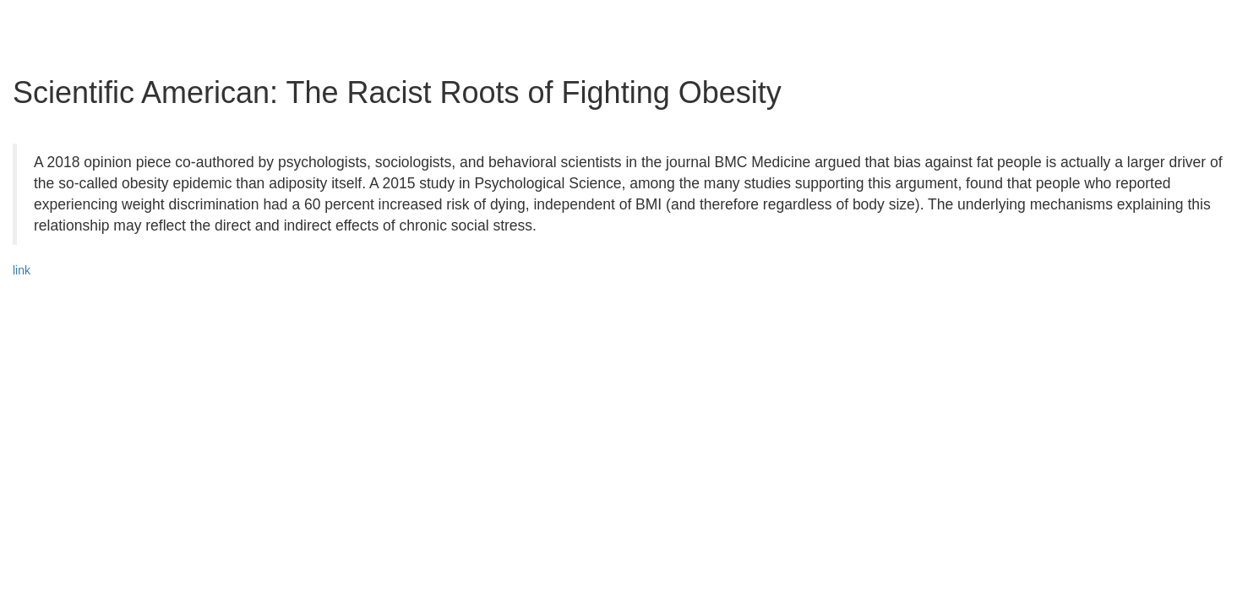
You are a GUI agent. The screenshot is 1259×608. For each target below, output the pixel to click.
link (21, 270)
